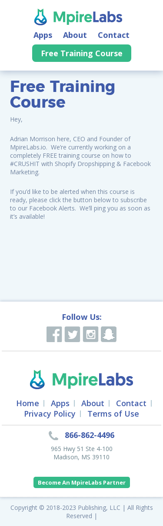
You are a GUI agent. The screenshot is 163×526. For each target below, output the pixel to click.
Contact (114, 35)
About (75, 35)
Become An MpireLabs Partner (82, 482)
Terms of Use (113, 414)
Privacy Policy (50, 414)
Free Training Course (82, 53)
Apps (42, 35)
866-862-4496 (89, 435)
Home (27, 403)
